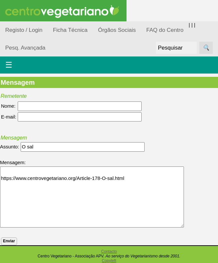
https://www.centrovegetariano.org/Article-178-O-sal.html (92, 197)
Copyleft (109, 260)
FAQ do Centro (164, 30)
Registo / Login (23, 30)
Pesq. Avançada (25, 48)
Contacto (109, 251)
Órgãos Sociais (117, 30)
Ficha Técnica (70, 30)
